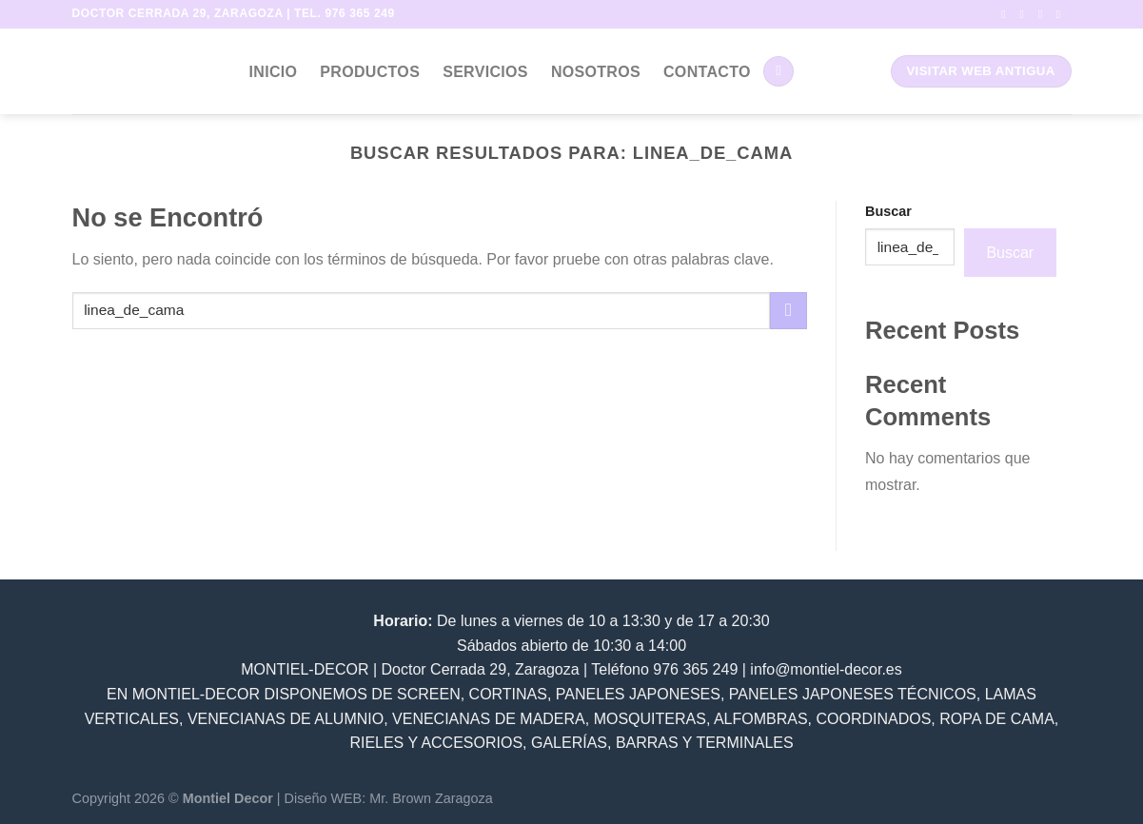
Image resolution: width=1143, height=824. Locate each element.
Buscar (888, 211)
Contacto (707, 72)
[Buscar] (778, 72)
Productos (370, 72)
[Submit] (788, 310)
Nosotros (595, 72)
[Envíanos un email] (1062, 14)
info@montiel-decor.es (825, 669)
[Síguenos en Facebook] (1007, 14)
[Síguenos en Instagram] (1025, 14)
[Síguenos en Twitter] (1044, 14)
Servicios (485, 72)
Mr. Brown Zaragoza (431, 798)
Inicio (273, 72)
